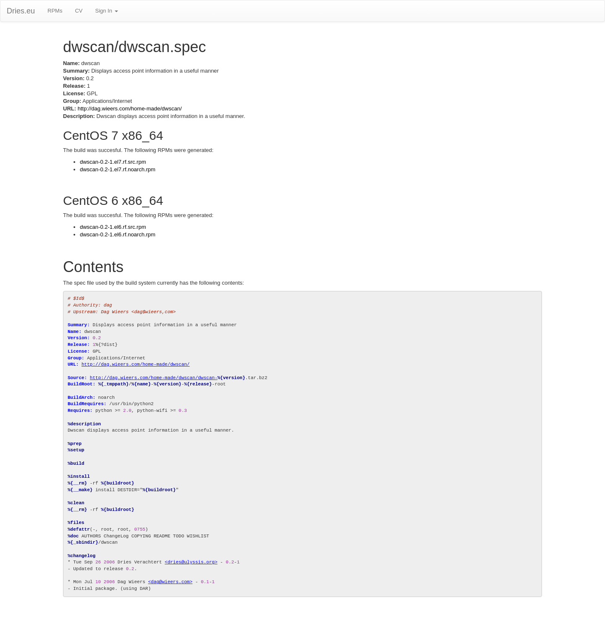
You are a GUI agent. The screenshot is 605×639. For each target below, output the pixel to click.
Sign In (106, 11)
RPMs (54, 11)
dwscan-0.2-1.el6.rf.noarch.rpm (117, 234)
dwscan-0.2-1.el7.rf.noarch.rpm (117, 169)
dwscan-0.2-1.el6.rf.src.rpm (113, 227)
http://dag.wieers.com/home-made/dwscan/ (130, 108)
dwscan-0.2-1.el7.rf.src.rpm (113, 162)
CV (78, 11)
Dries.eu (21, 11)
